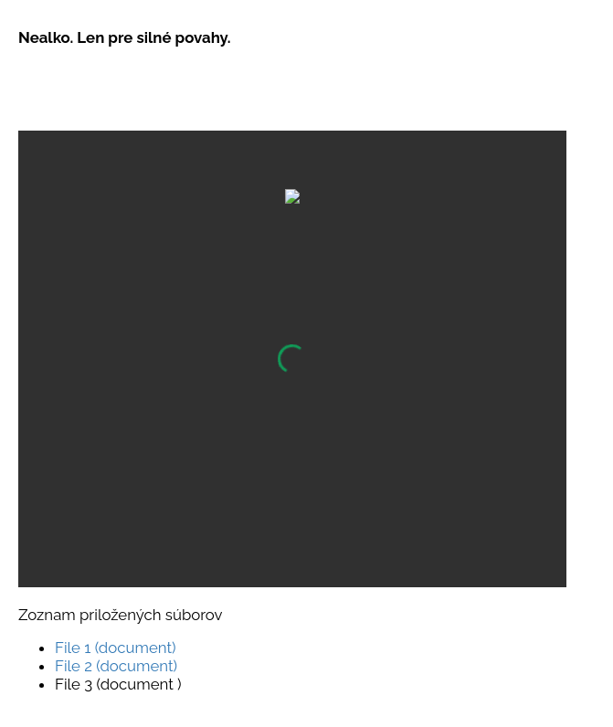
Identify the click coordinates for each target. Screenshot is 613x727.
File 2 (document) (116, 666)
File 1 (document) (115, 647)
